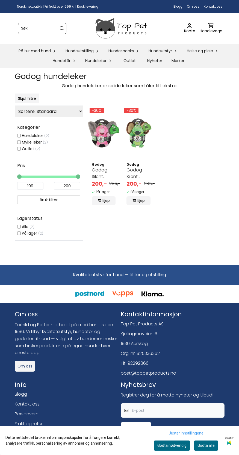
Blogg (177, 6)
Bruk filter (49, 200)
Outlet (129, 60)
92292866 (138, 363)
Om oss (193, 6)
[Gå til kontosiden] (189, 28)
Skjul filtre (27, 98)
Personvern (27, 414)
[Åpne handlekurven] (211, 28)
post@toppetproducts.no (148, 373)
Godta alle (206, 445)
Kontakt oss (213, 6)
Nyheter (154, 60)
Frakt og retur (29, 424)
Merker (178, 60)
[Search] (62, 28)
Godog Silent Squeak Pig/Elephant (104, 173)
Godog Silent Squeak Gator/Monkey (138, 173)
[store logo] (121, 28)
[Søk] (42, 28)
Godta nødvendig (172, 445)
